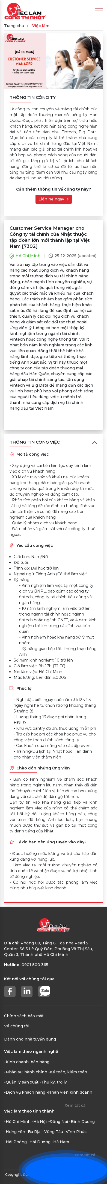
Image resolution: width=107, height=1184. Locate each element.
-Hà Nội (39, 1121)
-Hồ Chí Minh (17, 1121)
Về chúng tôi (16, 1026)
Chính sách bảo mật (24, 1015)
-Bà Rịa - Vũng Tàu (44, 1131)
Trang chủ (14, 25)
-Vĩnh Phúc (75, 1131)
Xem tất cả (75, 1105)
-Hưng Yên (14, 1131)
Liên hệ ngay (53, 199)
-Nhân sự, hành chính (25, 1072)
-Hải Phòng (15, 1141)
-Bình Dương (82, 1121)
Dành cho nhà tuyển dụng (30, 1039)
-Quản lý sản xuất (21, 1082)
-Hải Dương (39, 1141)
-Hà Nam (60, 1141)
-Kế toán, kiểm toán (67, 1072)
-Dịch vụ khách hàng (24, 1092)
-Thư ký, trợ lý (53, 1082)
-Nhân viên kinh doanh (69, 1092)
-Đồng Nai (58, 1121)
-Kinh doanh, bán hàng (26, 1061)
